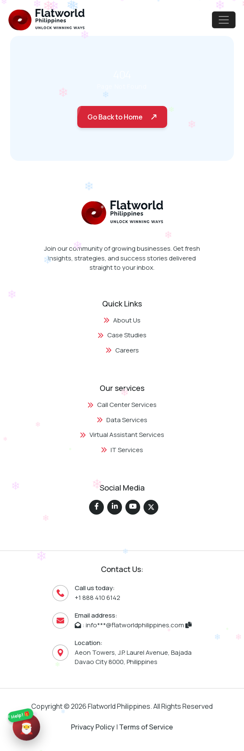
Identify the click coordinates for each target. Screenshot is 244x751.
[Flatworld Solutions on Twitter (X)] (151, 507)
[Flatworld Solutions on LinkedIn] (114, 507)
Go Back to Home (115, 117)
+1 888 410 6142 (97, 597)
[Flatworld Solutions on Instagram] (132, 507)
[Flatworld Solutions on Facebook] (96, 507)
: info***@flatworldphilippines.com (133, 625)
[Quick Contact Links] (26, 725)
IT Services (122, 449)
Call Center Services (122, 404)
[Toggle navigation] (224, 19)
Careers (122, 350)
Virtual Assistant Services (122, 434)
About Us (122, 320)
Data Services (122, 419)
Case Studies (122, 335)
